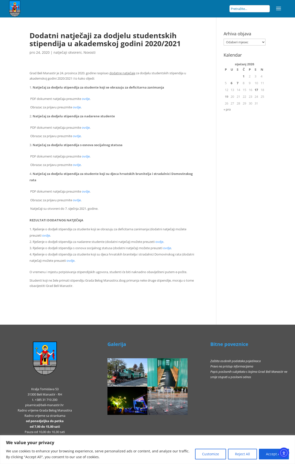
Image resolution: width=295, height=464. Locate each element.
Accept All (274, 454)
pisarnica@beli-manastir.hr (44, 405)
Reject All (242, 454)
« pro (227, 109)
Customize (210, 454)
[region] (147, 449)
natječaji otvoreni (67, 52)
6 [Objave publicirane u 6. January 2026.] (231, 83)
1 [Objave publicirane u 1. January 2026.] (243, 76)
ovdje (86, 99)
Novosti (89, 52)
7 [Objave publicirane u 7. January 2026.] (237, 83)
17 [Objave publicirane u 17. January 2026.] (256, 90)
